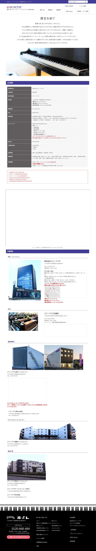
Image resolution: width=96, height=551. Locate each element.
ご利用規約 (72, 527)
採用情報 (71, 535)
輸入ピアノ (54, 519)
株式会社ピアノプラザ (18, 517)
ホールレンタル (56, 526)
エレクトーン (55, 522)
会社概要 (71, 517)
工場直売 (79, 11)
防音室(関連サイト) (56, 524)
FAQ (36, 540)
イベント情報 (82, 6)
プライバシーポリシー (75, 530)
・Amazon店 (35, 127)
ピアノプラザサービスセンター (78, 524)
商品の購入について (41, 532)
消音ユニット (39, 524)
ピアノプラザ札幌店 (75, 522)
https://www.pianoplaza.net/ (59, 322)
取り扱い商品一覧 (40, 517)
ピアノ (38, 519)
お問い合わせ (69, 11)
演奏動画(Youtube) (40, 537)
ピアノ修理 (85, 11)
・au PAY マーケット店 (38, 132)
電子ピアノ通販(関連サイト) (43, 522)
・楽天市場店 (35, 129)
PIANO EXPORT (69, 6)
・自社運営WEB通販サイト (39, 134)
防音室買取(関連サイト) (42, 529)
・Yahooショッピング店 (38, 130)
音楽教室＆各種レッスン (42, 526)
